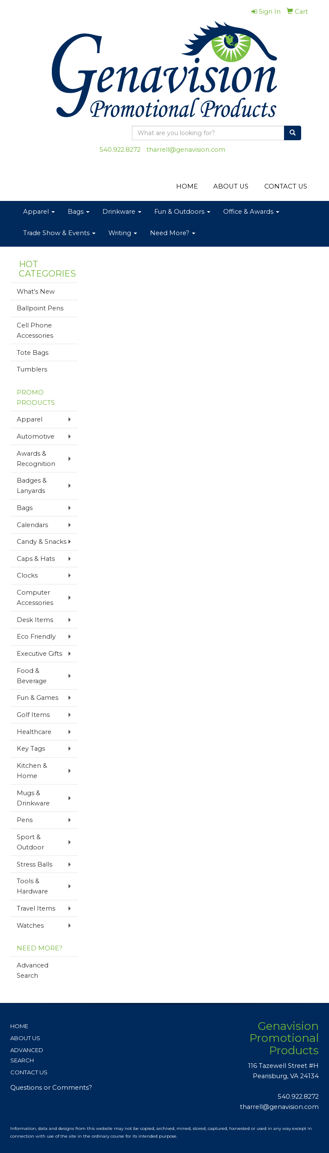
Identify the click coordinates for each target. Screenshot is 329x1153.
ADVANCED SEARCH (26, 1055)
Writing (122, 233)
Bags (79, 211)
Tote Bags (32, 353)
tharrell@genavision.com (186, 149)
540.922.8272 (120, 149)
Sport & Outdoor (30, 842)
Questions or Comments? (51, 1087)
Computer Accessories (35, 598)
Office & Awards (251, 211)
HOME (187, 186)
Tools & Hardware (32, 886)
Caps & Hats (36, 559)
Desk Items (35, 620)
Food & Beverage (32, 676)
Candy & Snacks (41, 542)
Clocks (27, 575)
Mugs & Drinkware (33, 798)
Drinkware (121, 211)
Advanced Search (32, 970)
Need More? (172, 233)
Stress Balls (34, 864)
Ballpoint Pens (40, 308)
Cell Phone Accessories (35, 330)
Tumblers (32, 369)
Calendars (32, 525)
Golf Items (33, 715)
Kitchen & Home (32, 771)
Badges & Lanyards (32, 486)
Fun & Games (37, 698)
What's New (36, 291)
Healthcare (34, 732)
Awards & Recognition (36, 459)
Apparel (39, 211)
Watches (30, 925)
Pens (25, 820)
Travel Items (36, 908)
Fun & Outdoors (182, 211)
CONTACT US (285, 186)
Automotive (35, 436)
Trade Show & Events (59, 233)
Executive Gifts (39, 654)
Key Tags (31, 748)
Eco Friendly (36, 636)
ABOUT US (230, 186)
